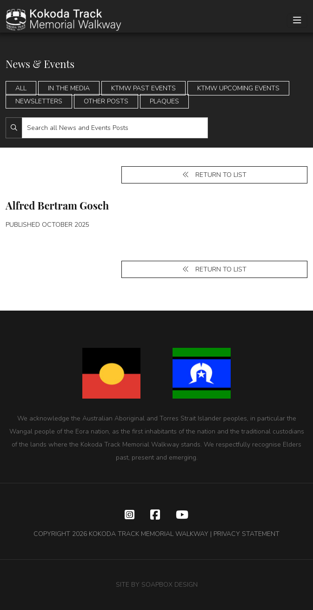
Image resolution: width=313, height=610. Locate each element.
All (21, 88)
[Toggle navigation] (297, 21)
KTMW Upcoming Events (238, 88)
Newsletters (38, 101)
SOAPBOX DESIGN (169, 584)
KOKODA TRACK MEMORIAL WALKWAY (148, 533)
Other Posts (106, 101)
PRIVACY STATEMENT (246, 533)
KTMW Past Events (143, 88)
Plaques (164, 101)
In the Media (69, 88)
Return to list (214, 174)
